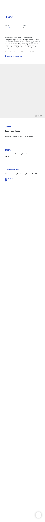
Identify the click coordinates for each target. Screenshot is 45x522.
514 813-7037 (9, 178)
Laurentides (9, 28)
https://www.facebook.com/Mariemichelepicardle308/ (6, 180)
